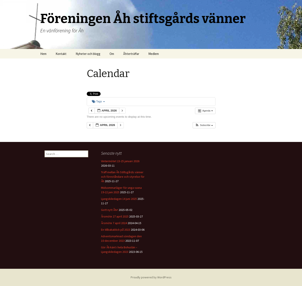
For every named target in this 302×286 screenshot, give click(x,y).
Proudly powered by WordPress (151, 277)
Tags (98, 101)
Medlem (153, 54)
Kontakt (61, 54)
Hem (43, 54)
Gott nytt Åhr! (109, 210)
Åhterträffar (131, 54)
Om (112, 54)
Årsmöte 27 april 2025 (115, 216)
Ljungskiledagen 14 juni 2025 (119, 199)
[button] (204, 125)
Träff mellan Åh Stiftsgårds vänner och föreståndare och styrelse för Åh (122, 176)
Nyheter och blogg (88, 54)
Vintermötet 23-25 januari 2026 (120, 161)
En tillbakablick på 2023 (115, 230)
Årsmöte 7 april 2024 (114, 223)
